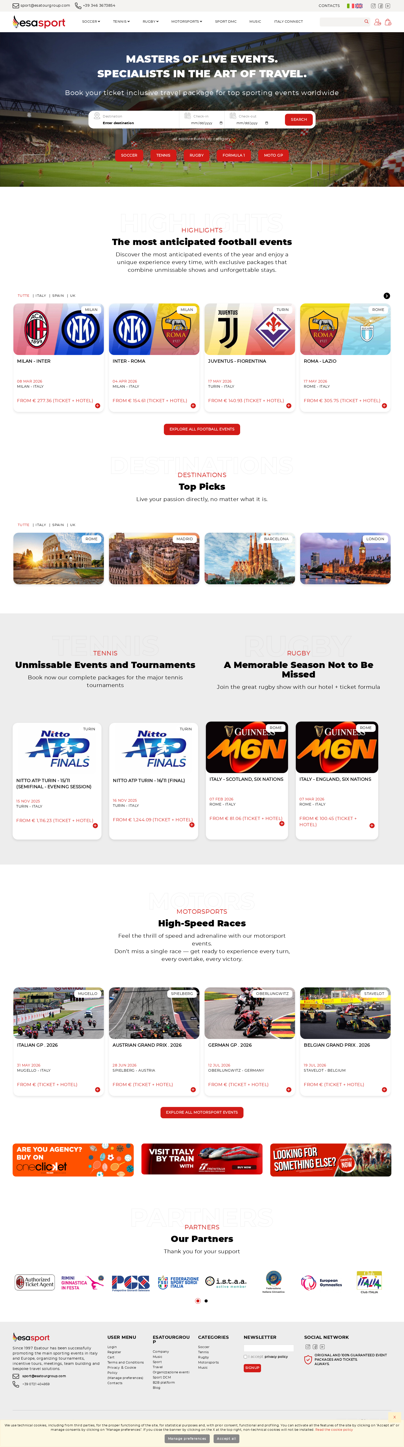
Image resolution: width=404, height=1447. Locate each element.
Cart (111, 1373)
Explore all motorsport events (202, 1128)
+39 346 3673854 (95, 5)
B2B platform (164, 1393)
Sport (157, 1373)
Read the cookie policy (334, 1429)
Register (114, 1368)
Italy (41, 297)
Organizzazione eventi (171, 1383)
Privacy (113, 1383)
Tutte (24, 297)
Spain (58, 297)
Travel (158, 1378)
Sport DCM (162, 1388)
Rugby (151, 21)
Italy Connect (288, 21)
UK (73, 297)
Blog (157, 1399)
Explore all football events (202, 431)
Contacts (329, 6)
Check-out (248, 116)
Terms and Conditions (125, 1378)
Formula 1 (234, 155)
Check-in (200, 116)
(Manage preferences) (125, 1393)
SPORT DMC (226, 21)
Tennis (121, 21)
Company (161, 1363)
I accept (266, 1373)
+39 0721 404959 (36, 1400)
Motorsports (186, 21)
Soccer (91, 21)
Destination (112, 116)
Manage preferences (187, 1438)
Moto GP (273, 155)
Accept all (226, 1438)
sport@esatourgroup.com (41, 5)
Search (299, 120)
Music (255, 21)
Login (112, 1363)
